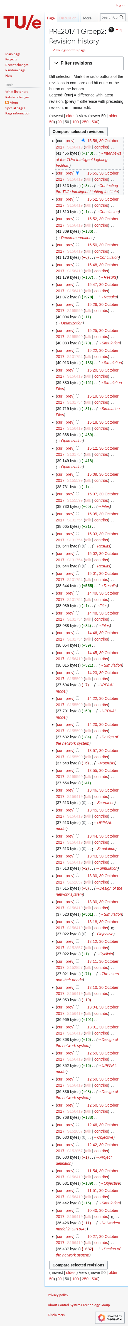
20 (59, 122)
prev (69, 141)
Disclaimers (56, 1315)
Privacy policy (58, 1295)
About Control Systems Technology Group (79, 1305)
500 (95, 122)
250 (85, 122)
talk (88, 147)
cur (59, 173)
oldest (71, 116)
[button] (86, 63)
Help (115, 29)
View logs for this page (69, 50)
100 (75, 122)
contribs (101, 147)
